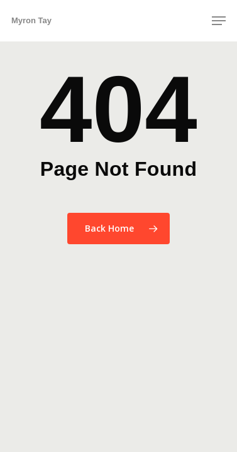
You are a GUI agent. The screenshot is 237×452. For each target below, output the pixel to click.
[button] (219, 20)
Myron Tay (31, 20)
